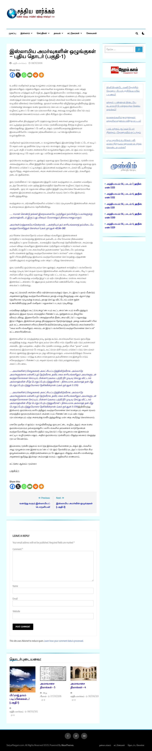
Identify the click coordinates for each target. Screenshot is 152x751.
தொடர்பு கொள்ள (136, 745)
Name (15, 586)
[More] (41, 75)
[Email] (29, 75)
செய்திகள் (42, 33)
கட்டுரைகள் (73, 33)
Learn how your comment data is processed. (64, 640)
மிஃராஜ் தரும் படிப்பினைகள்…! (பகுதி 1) (19, 698)
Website (16, 611)
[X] (18, 75)
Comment (18, 549)
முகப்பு (12, 33)
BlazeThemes (67, 745)
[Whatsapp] (24, 75)
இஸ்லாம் (25, 33)
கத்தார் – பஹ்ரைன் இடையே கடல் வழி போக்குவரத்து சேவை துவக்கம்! (123, 106)
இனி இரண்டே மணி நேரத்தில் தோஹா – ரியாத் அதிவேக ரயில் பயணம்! (123, 91)
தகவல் (57, 33)
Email (15, 598)
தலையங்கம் (105, 745)
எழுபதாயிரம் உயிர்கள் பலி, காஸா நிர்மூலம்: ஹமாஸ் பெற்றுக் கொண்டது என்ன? (123, 144)
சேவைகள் (91, 33)
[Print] (35, 75)
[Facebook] (12, 75)
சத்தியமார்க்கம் (20, 63)
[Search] (138, 49)
